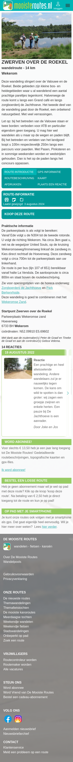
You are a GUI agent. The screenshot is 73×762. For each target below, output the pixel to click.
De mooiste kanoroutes (19, 612)
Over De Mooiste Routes (20, 557)
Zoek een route (13, 640)
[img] (67, 5)
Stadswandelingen (16, 631)
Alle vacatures (13, 669)
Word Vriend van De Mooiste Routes (28, 692)
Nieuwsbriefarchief (16, 733)
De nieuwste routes (16, 598)
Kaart (42, 178)
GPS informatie (49, 171)
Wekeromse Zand (14, 302)
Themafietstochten (16, 607)
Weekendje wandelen (18, 621)
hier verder (49, 526)
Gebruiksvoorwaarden (18, 574)
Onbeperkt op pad (15, 635)
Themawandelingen (17, 603)
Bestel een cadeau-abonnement (25, 697)
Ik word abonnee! (14, 470)
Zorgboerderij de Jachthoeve (21, 287)
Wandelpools (12, 561)
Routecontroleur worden (20, 660)
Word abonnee (13, 687)
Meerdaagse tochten (17, 617)
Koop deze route (19, 214)
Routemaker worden (17, 664)
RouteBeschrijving (19, 178)
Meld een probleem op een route (25, 752)
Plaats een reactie (52, 184)
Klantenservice (13, 747)
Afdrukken (12, 184)
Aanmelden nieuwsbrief (19, 729)
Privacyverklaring (15, 579)
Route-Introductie (18, 171)
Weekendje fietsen (16, 626)
